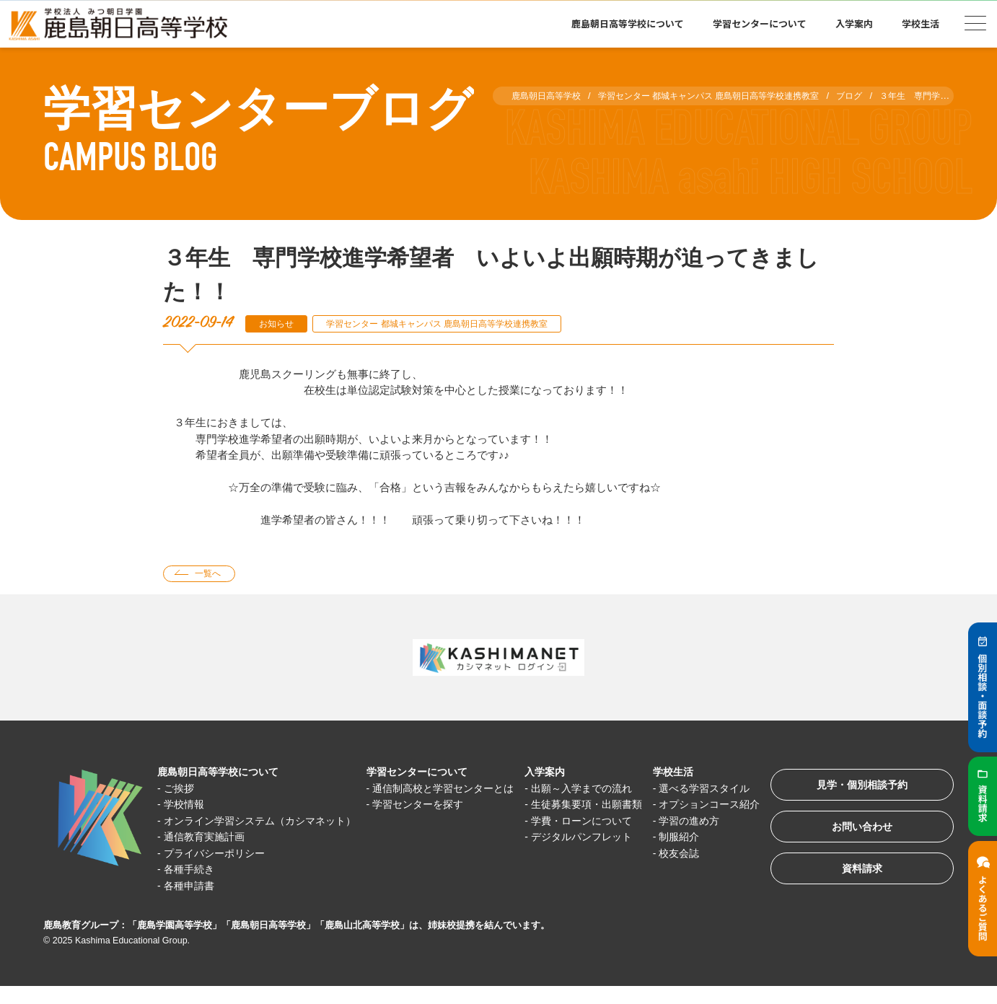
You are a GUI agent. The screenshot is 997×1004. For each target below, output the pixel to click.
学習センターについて (760, 23)
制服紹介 (679, 854)
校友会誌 (679, 871)
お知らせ (278, 323)
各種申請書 (192, 903)
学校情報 (186, 806)
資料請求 (855, 877)
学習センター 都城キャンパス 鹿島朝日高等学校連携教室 (452, 323)
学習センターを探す (421, 822)
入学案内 (854, 23)
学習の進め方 (690, 838)
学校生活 (920, 23)
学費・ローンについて (584, 838)
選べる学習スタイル (706, 789)
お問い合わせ (855, 833)
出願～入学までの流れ (584, 789)
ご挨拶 (181, 789)
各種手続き (192, 887)
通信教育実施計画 (208, 854)
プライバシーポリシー (219, 871)
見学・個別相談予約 (856, 788)
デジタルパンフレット (584, 854)
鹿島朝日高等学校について (627, 23)
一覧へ (212, 574)
